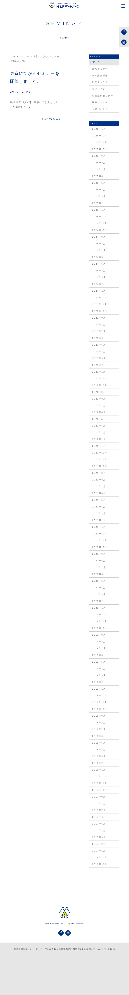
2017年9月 (99, 796)
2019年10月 (99, 628)
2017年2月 (99, 844)
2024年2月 (99, 284)
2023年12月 (99, 297)
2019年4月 (99, 668)
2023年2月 (99, 365)
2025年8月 (99, 162)
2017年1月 (99, 850)
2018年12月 (99, 695)
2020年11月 (99, 540)
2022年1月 (99, 446)
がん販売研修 (100, 75)
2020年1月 (99, 608)
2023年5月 (99, 345)
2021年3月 (99, 513)
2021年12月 (99, 452)
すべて (96, 62)
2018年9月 (99, 716)
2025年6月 (99, 176)
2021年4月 (99, 506)
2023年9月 (99, 318)
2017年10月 (99, 790)
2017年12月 (99, 776)
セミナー (24, 56)
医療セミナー (100, 102)
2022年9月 (99, 392)
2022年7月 (99, 405)
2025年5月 (99, 183)
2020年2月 (99, 601)
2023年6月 (99, 338)
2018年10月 (99, 709)
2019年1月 (99, 689)
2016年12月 (99, 857)
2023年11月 (99, 304)
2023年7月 (99, 331)
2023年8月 (99, 324)
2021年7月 (99, 486)
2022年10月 (99, 385)
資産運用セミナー (102, 95)
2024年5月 (99, 264)
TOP (12, 56)
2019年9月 (99, 635)
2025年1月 (99, 210)
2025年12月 (99, 135)
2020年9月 (99, 554)
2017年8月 (99, 803)
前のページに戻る (50, 118)
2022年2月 (99, 439)
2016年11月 (99, 864)
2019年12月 (99, 614)
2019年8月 (99, 641)
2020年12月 (99, 533)
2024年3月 (99, 277)
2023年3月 (99, 358)
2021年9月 (99, 473)
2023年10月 (99, 311)
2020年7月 (99, 567)
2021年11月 (99, 459)
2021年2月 (99, 520)
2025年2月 (99, 203)
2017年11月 (99, 783)
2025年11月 (99, 142)
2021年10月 (99, 466)
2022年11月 (99, 378)
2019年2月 (99, 682)
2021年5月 (99, 500)
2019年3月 (99, 675)
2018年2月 (99, 763)
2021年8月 (99, 479)
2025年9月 (99, 156)
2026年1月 (99, 129)
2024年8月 (99, 243)
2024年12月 (99, 216)
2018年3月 (99, 756)
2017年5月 (99, 823)
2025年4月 (99, 189)
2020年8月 (99, 560)
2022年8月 (99, 398)
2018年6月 (99, 736)
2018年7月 (99, 729)
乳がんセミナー (101, 82)
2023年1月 (99, 372)
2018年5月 (99, 743)
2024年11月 (99, 223)
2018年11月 (99, 702)
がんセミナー (100, 68)
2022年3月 (99, 432)
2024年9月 (99, 237)
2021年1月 (99, 527)
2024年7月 (99, 250)
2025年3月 (99, 196)
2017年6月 (99, 817)
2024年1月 (99, 291)
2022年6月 (99, 412)
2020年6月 (99, 574)
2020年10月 (99, 547)
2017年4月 (99, 830)
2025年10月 (99, 149)
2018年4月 (99, 749)
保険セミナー (100, 89)
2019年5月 (99, 662)
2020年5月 (99, 581)
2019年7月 (99, 648)
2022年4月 (99, 425)
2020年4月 (99, 587)
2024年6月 (99, 257)
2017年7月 (99, 810)
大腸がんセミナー (102, 109)
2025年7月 (99, 169)
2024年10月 (99, 230)
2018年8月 (99, 722)
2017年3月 (99, 837)
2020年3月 (99, 594)
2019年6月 (99, 655)
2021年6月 (99, 493)
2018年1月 (99, 770)
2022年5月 (99, 419)
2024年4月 (99, 270)
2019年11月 (99, 621)
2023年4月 (99, 351)
